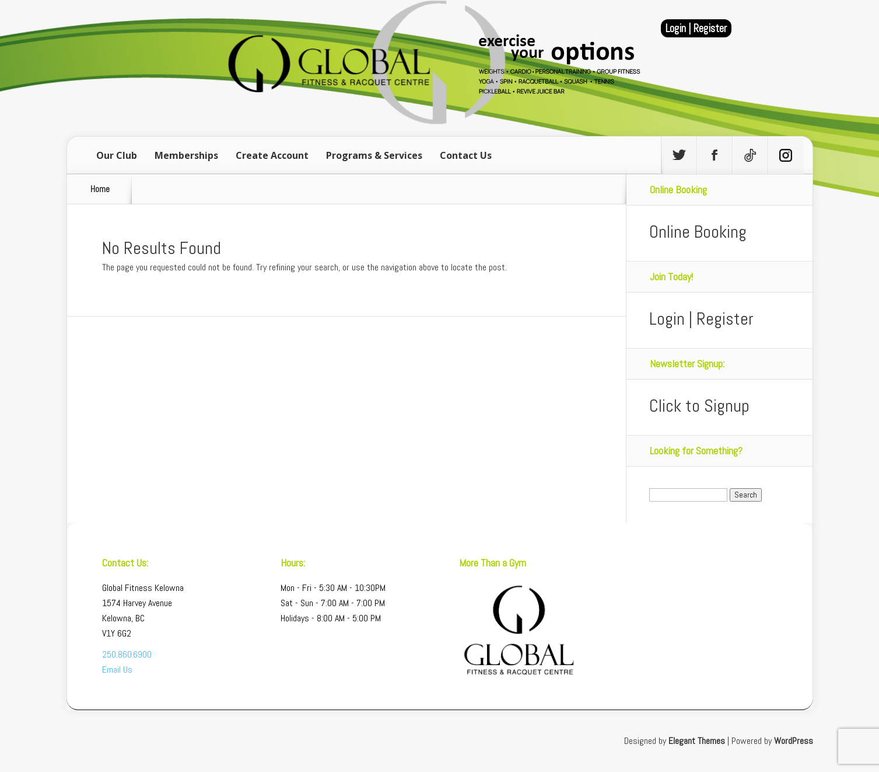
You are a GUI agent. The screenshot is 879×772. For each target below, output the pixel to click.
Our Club (116, 155)
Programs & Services (374, 155)
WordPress (793, 741)
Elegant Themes (696, 741)
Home (100, 189)
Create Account (272, 155)
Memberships (186, 155)
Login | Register (696, 28)
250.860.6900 (127, 654)
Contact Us (466, 155)
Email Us (117, 669)
